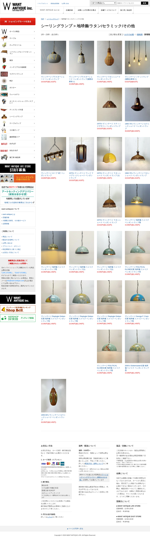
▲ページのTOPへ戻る (75, 529)
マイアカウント (43, 3)
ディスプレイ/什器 (11, 110)
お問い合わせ (7, 243)
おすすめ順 (129, 34)
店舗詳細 (6, 217)
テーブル (8, 38)
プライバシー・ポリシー (12, 246)
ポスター (8, 87)
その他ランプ (9, 130)
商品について (7, 237)
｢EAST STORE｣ (21, 273)
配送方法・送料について (94, 463)
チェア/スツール (10, 45)
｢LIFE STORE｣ (7, 273)
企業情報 (6, 224)
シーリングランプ (53, 19)
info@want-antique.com (15, 281)
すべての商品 (9, 31)
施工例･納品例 (10, 157)
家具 (6, 60)
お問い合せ (65, 3)
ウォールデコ (9, 94)
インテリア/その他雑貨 (13, 67)
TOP (42, 19)
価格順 (140, 34)
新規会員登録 (54, 3)
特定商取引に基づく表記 (12, 249)
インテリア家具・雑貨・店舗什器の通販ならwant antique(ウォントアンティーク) (17, 7)
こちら (49, 517)
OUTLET (8, 144)
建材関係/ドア (10, 137)
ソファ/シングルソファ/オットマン (16, 52)
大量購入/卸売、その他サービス (14, 221)
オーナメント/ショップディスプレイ (16, 101)
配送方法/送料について (11, 240)
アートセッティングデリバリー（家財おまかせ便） (93, 477)
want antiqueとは (9, 214)
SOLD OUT (9, 150)
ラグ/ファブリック (11, 74)
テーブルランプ (10, 123)
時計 (6, 81)
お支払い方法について (11, 252)
